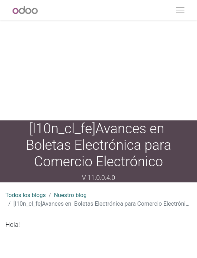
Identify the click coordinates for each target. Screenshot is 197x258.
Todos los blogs (25, 195)
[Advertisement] (98, 70)
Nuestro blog (70, 195)
